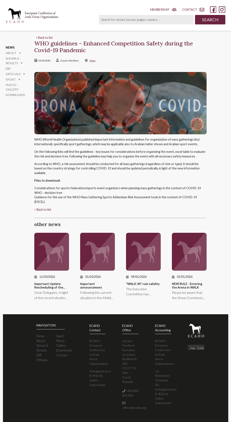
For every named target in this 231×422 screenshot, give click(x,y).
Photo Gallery (17, 83)
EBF (8, 67)
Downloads (15, 88)
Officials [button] (15, 73)
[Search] (146, 19)
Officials (42, 360)
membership (163, 9)
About (40, 341)
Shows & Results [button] (14, 60)
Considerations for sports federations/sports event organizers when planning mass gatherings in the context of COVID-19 (117, 188)
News (10, 47)
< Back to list (44, 37)
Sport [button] (13, 78)
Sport (60, 336)
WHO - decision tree (48, 192)
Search (210, 19)
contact (193, 9)
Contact (62, 355)
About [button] (13, 52)
